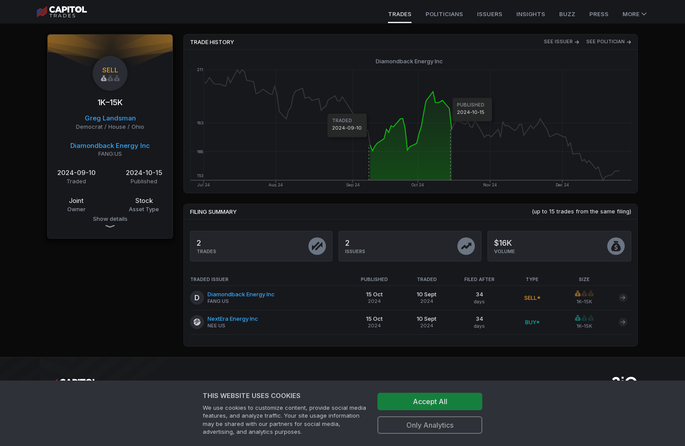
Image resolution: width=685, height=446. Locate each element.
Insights (530, 13)
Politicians (444, 13)
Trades (400, 13)
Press (599, 13)
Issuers (489, 13)
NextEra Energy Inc (233, 318)
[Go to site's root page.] (71, 11)
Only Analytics (429, 425)
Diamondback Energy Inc (110, 145)
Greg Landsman (110, 118)
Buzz (567, 13)
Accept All (430, 401)
